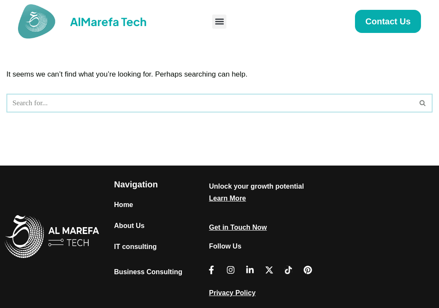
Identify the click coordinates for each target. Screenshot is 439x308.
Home (123, 204)
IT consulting (135, 246)
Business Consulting (148, 271)
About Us (129, 225)
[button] (219, 22)
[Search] (209, 103)
